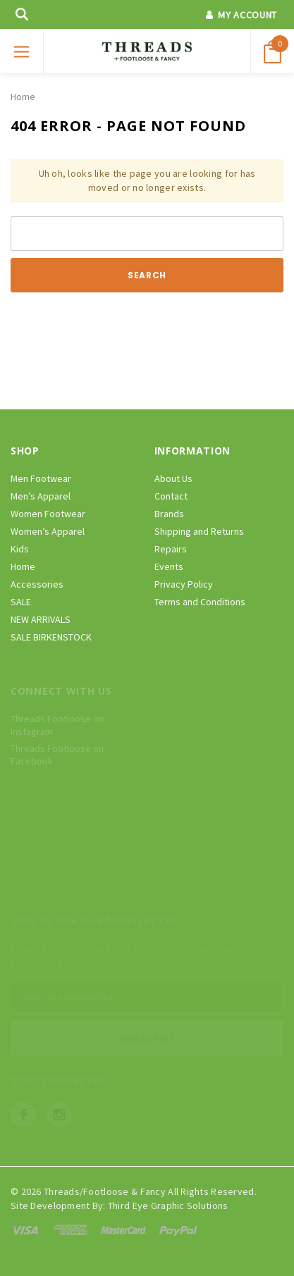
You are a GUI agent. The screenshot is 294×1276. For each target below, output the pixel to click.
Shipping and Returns (199, 531)
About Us (173, 478)
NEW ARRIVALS (41, 619)
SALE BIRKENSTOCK (51, 637)
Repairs (170, 549)
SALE (21, 601)
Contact (171, 496)
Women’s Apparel (48, 531)
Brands (169, 513)
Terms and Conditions (199, 601)
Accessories (37, 584)
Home (23, 96)
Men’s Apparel (41, 496)
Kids (20, 549)
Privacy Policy (183, 584)
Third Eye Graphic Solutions (168, 1205)
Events (168, 566)
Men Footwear (41, 478)
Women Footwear (48, 513)
